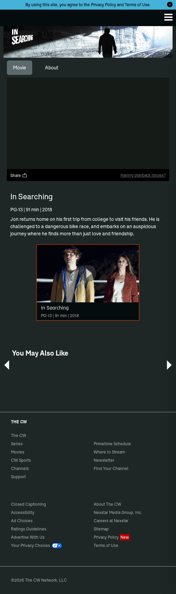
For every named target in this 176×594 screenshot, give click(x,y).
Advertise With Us (28, 537)
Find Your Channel (111, 468)
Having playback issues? (143, 175)
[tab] (19, 67)
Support (18, 476)
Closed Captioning (28, 504)
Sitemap (101, 528)
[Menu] (168, 17)
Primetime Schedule (112, 443)
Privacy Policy (103, 4)
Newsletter (104, 460)
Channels (20, 468)
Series (17, 443)
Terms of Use (137, 4)
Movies (17, 452)
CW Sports (21, 460)
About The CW (107, 504)
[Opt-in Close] (170, 4)
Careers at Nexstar (111, 520)
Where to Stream (109, 452)
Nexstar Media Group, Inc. (118, 512)
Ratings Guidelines (28, 528)
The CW (12, 16)
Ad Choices (22, 520)
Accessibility (22, 512)
